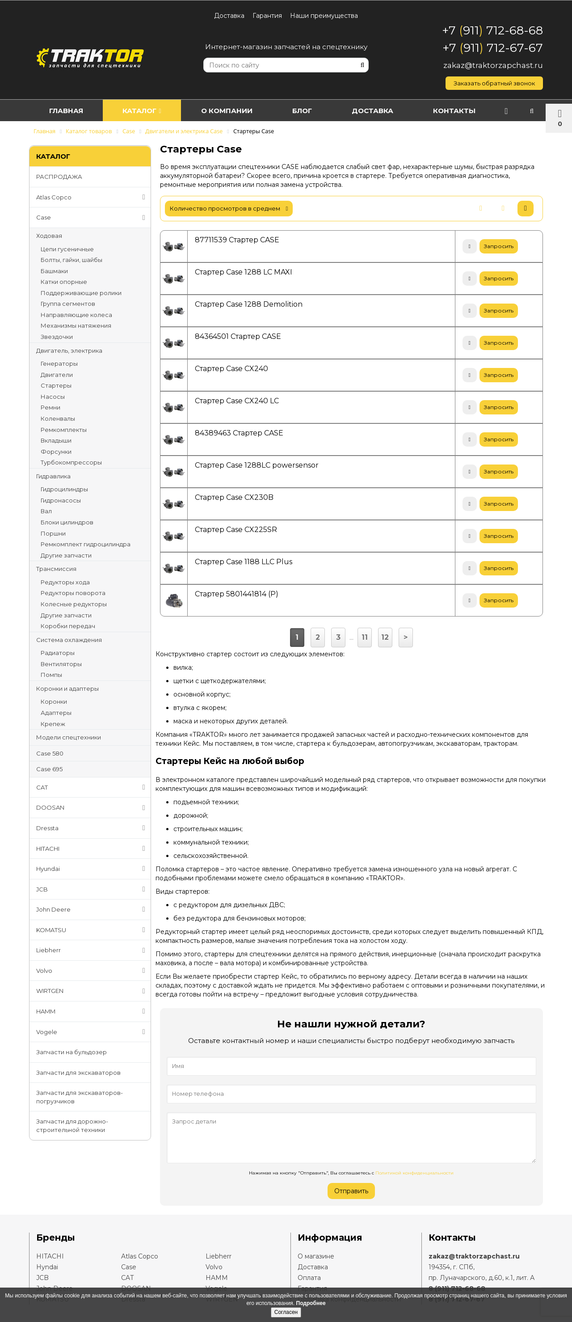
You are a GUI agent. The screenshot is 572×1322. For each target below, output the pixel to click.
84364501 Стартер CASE (238, 336)
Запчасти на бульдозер (71, 1052)
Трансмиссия (56, 568)
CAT (92, 787)
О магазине (316, 1256)
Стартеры (56, 385)
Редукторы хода (65, 582)
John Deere (92, 909)
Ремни (50, 407)
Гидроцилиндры (64, 489)
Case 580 (49, 753)
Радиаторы (58, 652)
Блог (316, 110)
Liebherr (92, 950)
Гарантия (267, 16)
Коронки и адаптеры (67, 688)
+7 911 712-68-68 (492, 30)
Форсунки (56, 451)
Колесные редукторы (74, 604)
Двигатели (57, 374)
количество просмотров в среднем (229, 208)
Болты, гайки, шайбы (71, 259)
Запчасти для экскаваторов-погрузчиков (79, 1097)
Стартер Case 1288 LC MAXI (243, 272)
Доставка (229, 16)
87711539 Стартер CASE (237, 240)
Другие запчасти (66, 555)
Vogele (92, 1031)
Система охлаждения (69, 639)
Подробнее (311, 1303)
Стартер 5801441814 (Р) (236, 594)
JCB (92, 889)
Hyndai (47, 1267)
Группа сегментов (68, 303)
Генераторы (59, 363)
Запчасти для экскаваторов (78, 1072)
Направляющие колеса (76, 314)
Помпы (51, 674)
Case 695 (49, 769)
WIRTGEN (92, 991)
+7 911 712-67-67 (492, 47)
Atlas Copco (92, 197)
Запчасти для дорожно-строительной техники (72, 1125)
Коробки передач (68, 625)
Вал (46, 511)
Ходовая (49, 235)
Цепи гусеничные (67, 249)
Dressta (92, 828)
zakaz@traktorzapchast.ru (493, 65)
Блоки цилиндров (67, 522)
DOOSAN (92, 807)
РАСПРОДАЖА (59, 176)
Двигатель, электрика (69, 350)
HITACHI (92, 848)
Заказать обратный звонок (494, 83)
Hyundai (92, 868)
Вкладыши (56, 440)
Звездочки (57, 336)
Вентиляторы (61, 663)
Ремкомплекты (64, 429)
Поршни (53, 533)
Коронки (54, 701)
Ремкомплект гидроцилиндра (85, 544)
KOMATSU (92, 929)
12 (385, 637)
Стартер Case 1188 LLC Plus (243, 562)
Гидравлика (53, 476)
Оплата (309, 1278)
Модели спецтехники (68, 737)
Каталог (148, 110)
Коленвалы (58, 418)
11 (365, 637)
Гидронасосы (61, 500)
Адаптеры (56, 712)
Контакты (476, 110)
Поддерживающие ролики (81, 292)
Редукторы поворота (73, 592)
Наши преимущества (324, 16)
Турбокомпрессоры (71, 462)
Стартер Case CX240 (231, 368)
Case (92, 217)
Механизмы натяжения (76, 325)
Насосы (53, 396)
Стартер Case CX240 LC (237, 401)
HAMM (92, 1011)
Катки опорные (64, 281)
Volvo (92, 970)
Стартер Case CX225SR (236, 529)
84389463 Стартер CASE (239, 433)
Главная (68, 110)
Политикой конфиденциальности (414, 1173)
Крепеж (53, 723)
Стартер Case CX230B (234, 497)
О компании (236, 110)
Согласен (286, 1312)
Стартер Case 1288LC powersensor (257, 465)
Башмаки (54, 271)
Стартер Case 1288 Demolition (249, 304)
